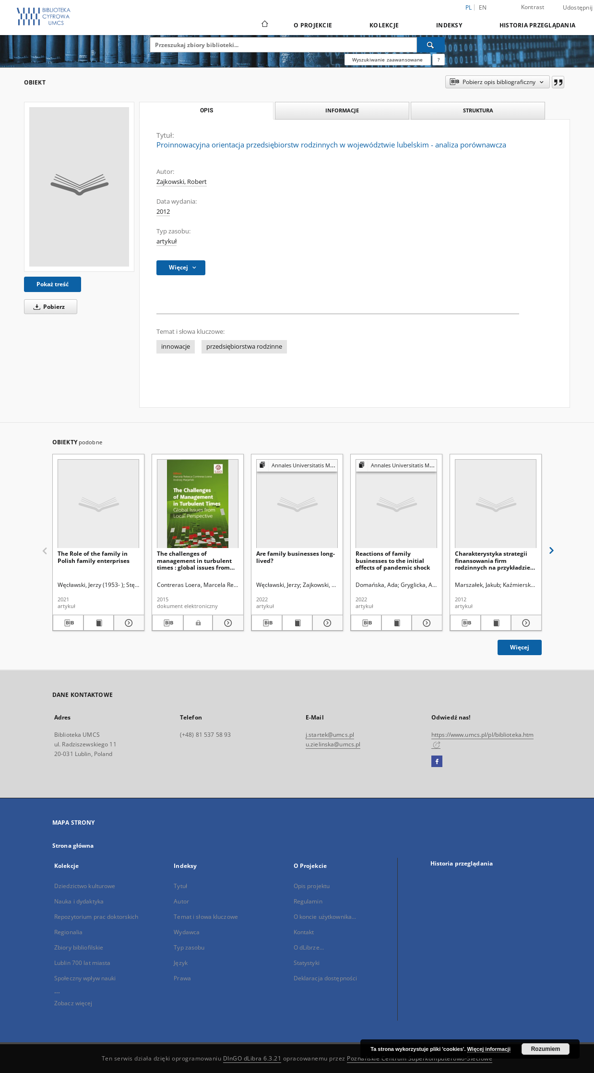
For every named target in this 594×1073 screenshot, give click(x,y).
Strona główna (73, 845)
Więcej (519, 647)
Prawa (182, 978)
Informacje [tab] (342, 110)
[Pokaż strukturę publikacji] (297, 466)
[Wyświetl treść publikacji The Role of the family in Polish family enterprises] (99, 623)
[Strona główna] (264, 25)
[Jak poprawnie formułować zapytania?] (438, 59)
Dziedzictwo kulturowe (85, 886)
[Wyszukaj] (431, 44)
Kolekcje (384, 25)
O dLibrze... (309, 947)
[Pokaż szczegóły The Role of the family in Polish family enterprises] (128, 623)
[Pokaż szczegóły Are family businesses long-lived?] (326, 623)
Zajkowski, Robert (181, 182)
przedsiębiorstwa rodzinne (244, 346)
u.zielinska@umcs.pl (333, 744)
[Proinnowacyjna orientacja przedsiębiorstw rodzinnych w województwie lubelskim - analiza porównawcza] (79, 187)
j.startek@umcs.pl (330, 735)
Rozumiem (545, 1049)
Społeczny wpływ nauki (85, 978)
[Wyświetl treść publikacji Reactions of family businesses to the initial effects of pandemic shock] (397, 623)
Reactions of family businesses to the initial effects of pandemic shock (393, 560)
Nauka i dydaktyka (79, 901)
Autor (181, 901)
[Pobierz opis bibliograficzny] (68, 623)
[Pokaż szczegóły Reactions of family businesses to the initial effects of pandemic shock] (425, 623)
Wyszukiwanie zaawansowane (387, 59)
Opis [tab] (206, 110)
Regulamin (308, 901)
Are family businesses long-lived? (295, 556)
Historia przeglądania (537, 25)
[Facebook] (436, 761)
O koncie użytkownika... (325, 917)
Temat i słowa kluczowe (206, 917)
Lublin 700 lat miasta (82, 963)
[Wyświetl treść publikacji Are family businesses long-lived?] (297, 623)
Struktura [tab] (478, 110)
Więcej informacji (489, 1049)
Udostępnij (578, 8)
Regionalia (68, 932)
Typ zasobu (189, 947)
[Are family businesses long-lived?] (297, 504)
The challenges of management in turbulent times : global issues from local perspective (194, 560)
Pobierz (47, 306)
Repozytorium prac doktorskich (96, 917)
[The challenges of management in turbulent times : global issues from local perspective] (197, 504)
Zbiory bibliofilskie (78, 947)
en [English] (483, 7)
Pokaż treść (52, 284)
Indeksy (449, 25)
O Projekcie (313, 25)
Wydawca (187, 932)
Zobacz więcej (73, 1003)
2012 (163, 211)
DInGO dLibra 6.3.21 (252, 1058)
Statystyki (307, 963)
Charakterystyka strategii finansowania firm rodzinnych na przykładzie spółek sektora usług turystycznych (492, 560)
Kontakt (304, 932)
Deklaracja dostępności (325, 978)
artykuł (166, 241)
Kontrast (533, 7)
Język (181, 963)
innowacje (175, 346)
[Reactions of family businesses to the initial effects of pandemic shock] (396, 504)
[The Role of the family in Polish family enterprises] (98, 504)
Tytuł (180, 886)
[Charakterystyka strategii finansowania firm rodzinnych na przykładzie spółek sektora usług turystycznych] (495, 504)
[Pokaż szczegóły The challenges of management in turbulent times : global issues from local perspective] (227, 623)
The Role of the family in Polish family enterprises (94, 556)
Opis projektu (312, 886)
